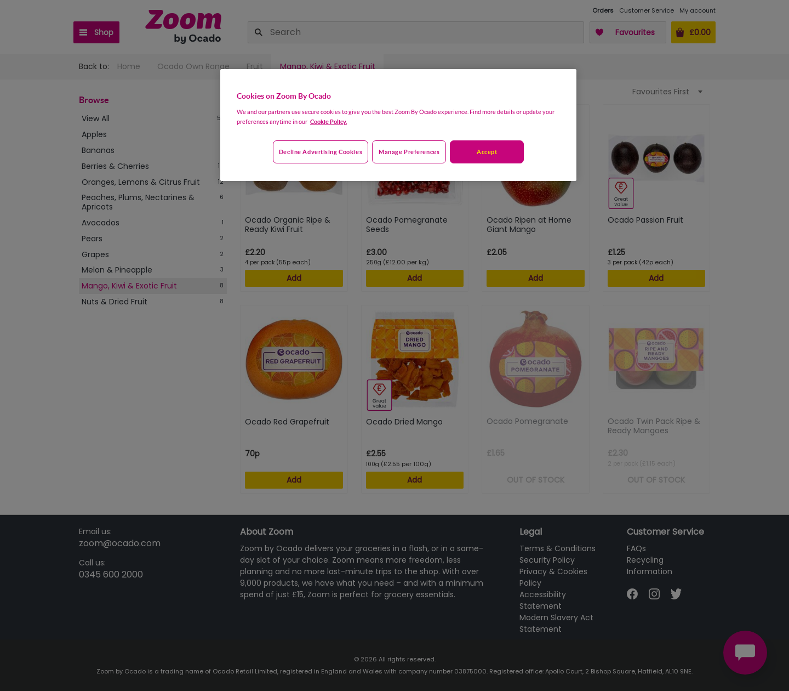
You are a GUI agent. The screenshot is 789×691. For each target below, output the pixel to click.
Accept (487, 151)
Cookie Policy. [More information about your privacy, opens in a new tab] (328, 121)
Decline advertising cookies (320, 151)
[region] (398, 125)
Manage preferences (409, 151)
